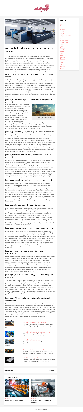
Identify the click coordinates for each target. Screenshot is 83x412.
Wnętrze (62, 66)
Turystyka (62, 59)
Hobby (62, 31)
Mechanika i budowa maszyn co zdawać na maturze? (37, 332)
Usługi (61, 64)
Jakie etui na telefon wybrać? (30, 358)
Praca (61, 44)
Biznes (62, 24)
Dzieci (62, 28)
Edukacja (62, 29)
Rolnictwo (62, 50)
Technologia (63, 55)
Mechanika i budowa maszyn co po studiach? (41, 402)
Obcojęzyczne (64, 42)
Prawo (61, 46)
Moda (61, 37)
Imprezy (62, 33)
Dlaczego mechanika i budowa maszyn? (33, 350)
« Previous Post (9, 370)
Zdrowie (62, 68)
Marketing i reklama (65, 35)
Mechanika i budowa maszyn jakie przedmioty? (35, 322)
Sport (61, 53)
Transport (62, 57)
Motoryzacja (63, 39)
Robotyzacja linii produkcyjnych (14, 401)
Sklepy (62, 51)
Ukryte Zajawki (64, 61)
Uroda (61, 62)
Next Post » (52, 370)
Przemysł (7, 46)
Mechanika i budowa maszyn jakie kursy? (33, 340)
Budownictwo (63, 26)
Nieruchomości (64, 40)
